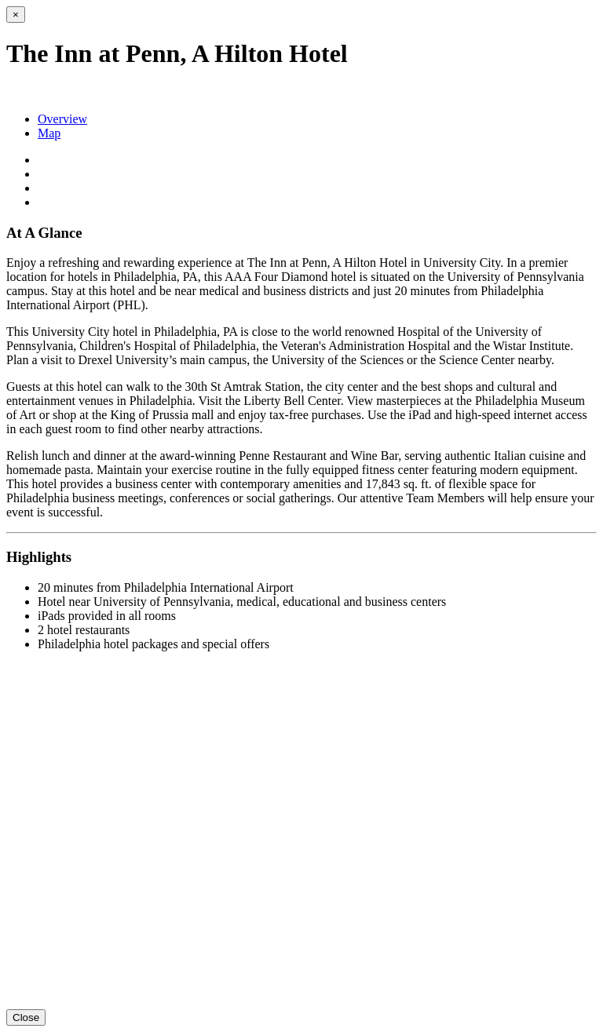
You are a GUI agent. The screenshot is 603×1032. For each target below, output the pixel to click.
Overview (62, 119)
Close (26, 1017)
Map (49, 133)
